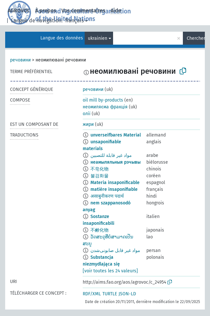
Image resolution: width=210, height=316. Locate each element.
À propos (45, 10)
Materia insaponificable (115, 182)
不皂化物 (99, 169)
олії (86, 113)
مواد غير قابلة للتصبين (111, 155)
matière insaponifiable (114, 189)
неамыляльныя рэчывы (115, 162)
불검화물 (99, 176)
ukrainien (97, 38)
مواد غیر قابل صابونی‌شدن (115, 250)
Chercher (196, 38)
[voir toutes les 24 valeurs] (110, 271)
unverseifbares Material (115, 135)
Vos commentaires (83, 10)
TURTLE (109, 294)
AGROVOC (19, 10)
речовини (20, 60)
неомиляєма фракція (105, 107)
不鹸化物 (99, 230)
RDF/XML (92, 294)
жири (88, 124)
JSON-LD (127, 294)
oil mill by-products (103, 100)
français (74, 20)
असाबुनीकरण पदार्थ (107, 196)
